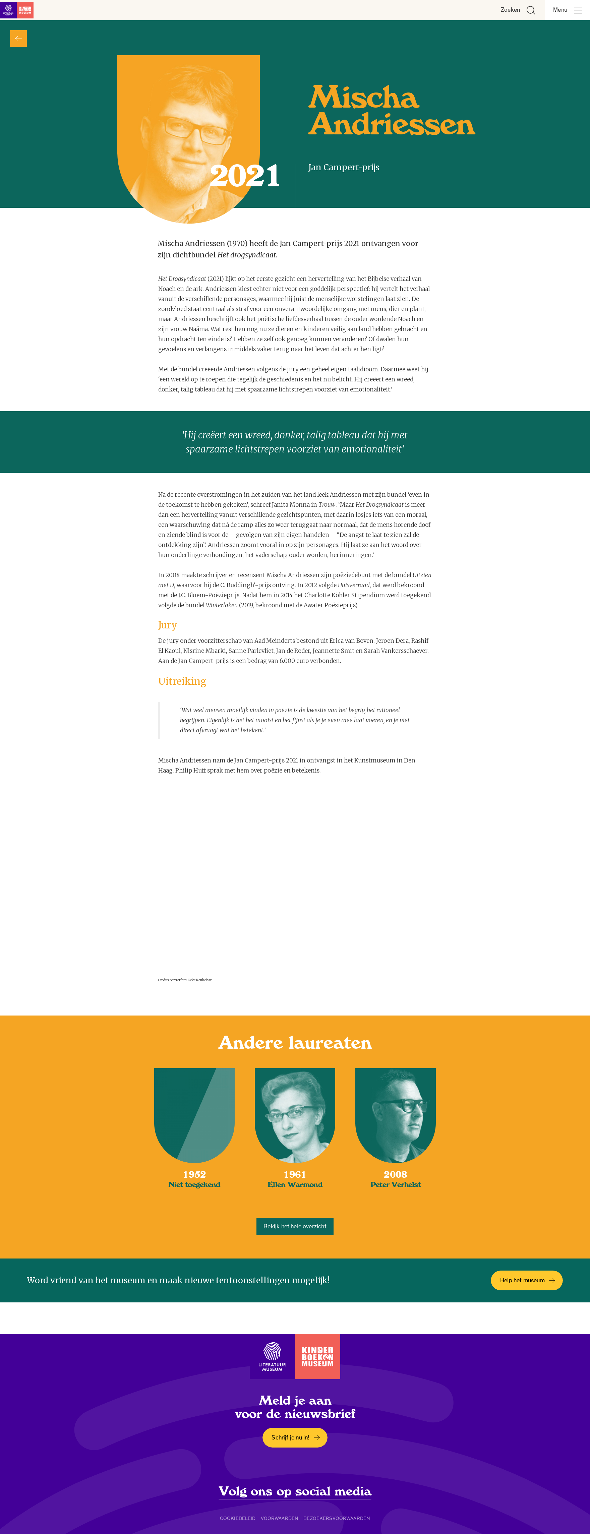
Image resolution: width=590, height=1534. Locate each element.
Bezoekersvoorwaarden (336, 1518)
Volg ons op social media (295, 1491)
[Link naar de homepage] (20, 10)
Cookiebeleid (238, 1518)
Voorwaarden (280, 1518)
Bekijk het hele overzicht (295, 1226)
